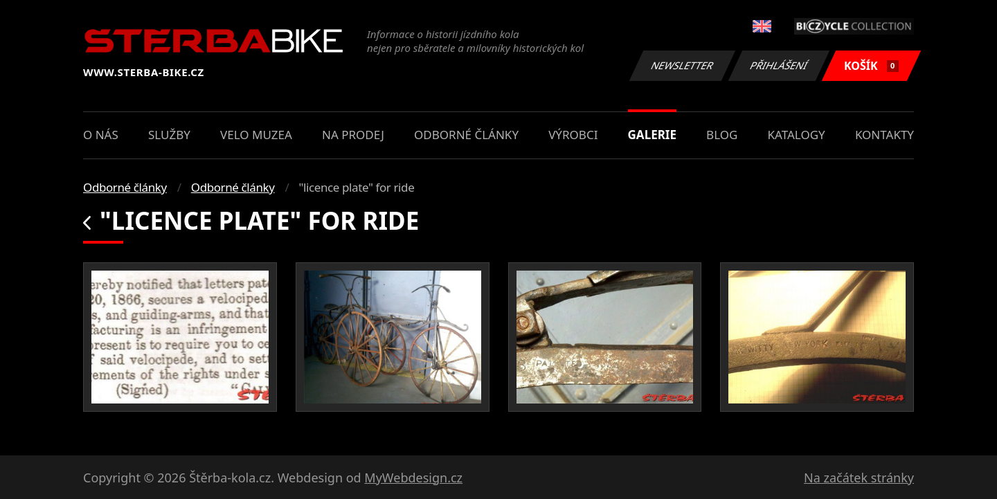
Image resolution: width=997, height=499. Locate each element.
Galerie (652, 135)
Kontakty (884, 135)
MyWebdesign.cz (413, 477)
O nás (100, 135)
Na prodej (353, 135)
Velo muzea (256, 135)
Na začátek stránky (859, 477)
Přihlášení (778, 65)
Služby (169, 135)
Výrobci (573, 135)
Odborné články (466, 135)
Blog (721, 135)
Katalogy (796, 135)
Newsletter (682, 65)
